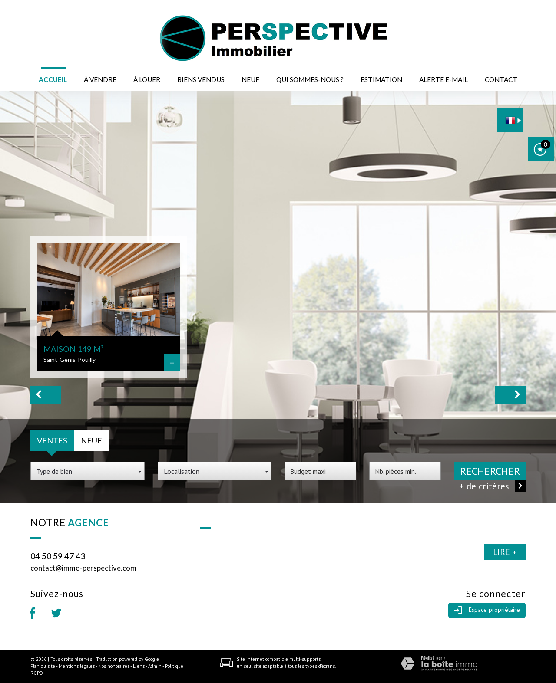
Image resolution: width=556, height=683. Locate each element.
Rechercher (490, 471)
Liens (139, 666)
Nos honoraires (113, 666)
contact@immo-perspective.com (83, 567)
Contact (501, 79)
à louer (146, 79)
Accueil (53, 79)
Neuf (250, 79)
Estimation (381, 79)
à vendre (100, 79)
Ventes (52, 440)
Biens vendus (201, 79)
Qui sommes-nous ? (310, 79)
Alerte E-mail (443, 79)
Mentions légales (77, 666)
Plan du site (42, 666)
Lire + (504, 551)
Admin (155, 666)
